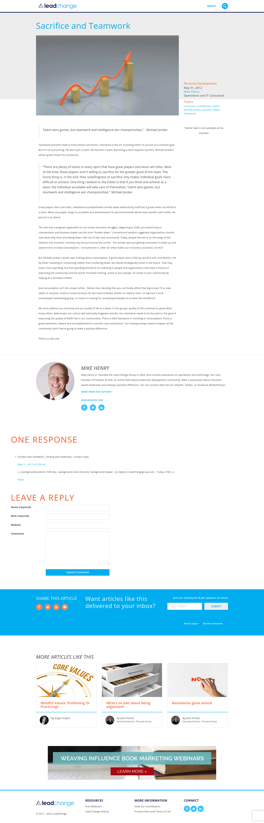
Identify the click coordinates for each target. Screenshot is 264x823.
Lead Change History (97, 811)
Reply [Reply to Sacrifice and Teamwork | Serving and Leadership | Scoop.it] (21, 479)
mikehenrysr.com (92, 400)
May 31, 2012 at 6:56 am (31, 464)
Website (16, 524)
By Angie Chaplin (60, 718)
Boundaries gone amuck (192, 703)
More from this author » (96, 391)
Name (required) (21, 507)
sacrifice (207, 109)
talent (216, 109)
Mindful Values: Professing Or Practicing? (65, 705)
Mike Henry (192, 92)
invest (215, 106)
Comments (17, 533)
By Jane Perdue (125, 718)
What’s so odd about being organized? (128, 705)
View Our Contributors (147, 806)
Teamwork (190, 113)
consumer (189, 106)
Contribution (203, 106)
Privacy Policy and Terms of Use (153, 811)
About (211, 6)
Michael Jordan (192, 109)
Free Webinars (93, 806)
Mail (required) (20, 515)
